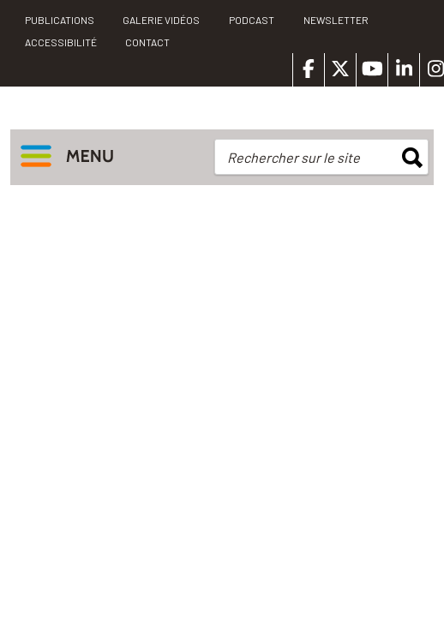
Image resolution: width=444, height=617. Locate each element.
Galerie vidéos (161, 20)
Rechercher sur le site (293, 157)
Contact (147, 42)
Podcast (251, 20)
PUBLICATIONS (59, 20)
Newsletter (336, 20)
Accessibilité (61, 42)
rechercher (412, 157)
